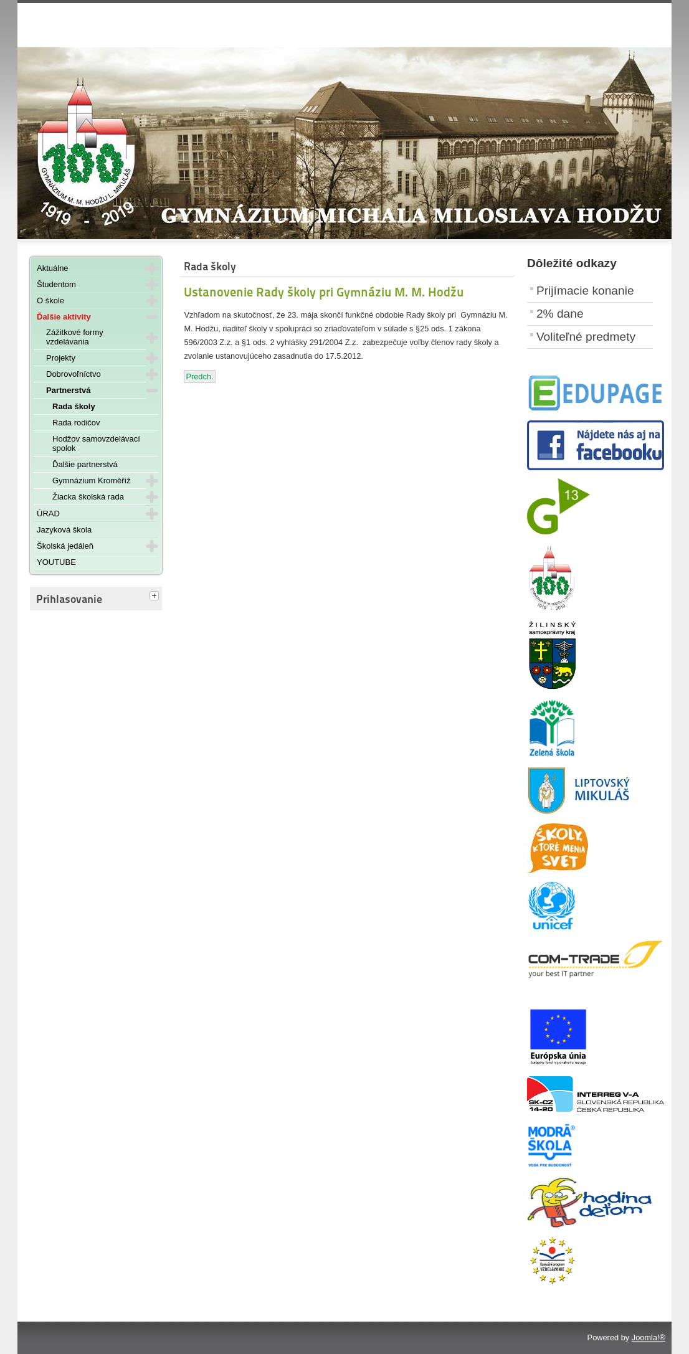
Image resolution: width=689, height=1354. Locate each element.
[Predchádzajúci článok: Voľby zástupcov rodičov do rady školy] (199, 376)
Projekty (60, 357)
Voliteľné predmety (585, 336)
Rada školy (73, 406)
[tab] (156, 597)
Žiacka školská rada (88, 496)
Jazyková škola (64, 529)
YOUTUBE (56, 562)
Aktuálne (53, 268)
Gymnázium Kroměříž (91, 480)
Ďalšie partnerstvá (85, 464)
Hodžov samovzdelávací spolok (96, 443)
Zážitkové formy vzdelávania (74, 337)
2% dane (560, 313)
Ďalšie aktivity (64, 316)
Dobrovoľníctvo (73, 374)
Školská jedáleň (65, 546)
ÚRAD (48, 513)
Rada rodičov (76, 422)
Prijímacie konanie (585, 290)
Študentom (56, 284)
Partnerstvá (68, 390)
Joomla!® (648, 1337)
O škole (50, 300)
